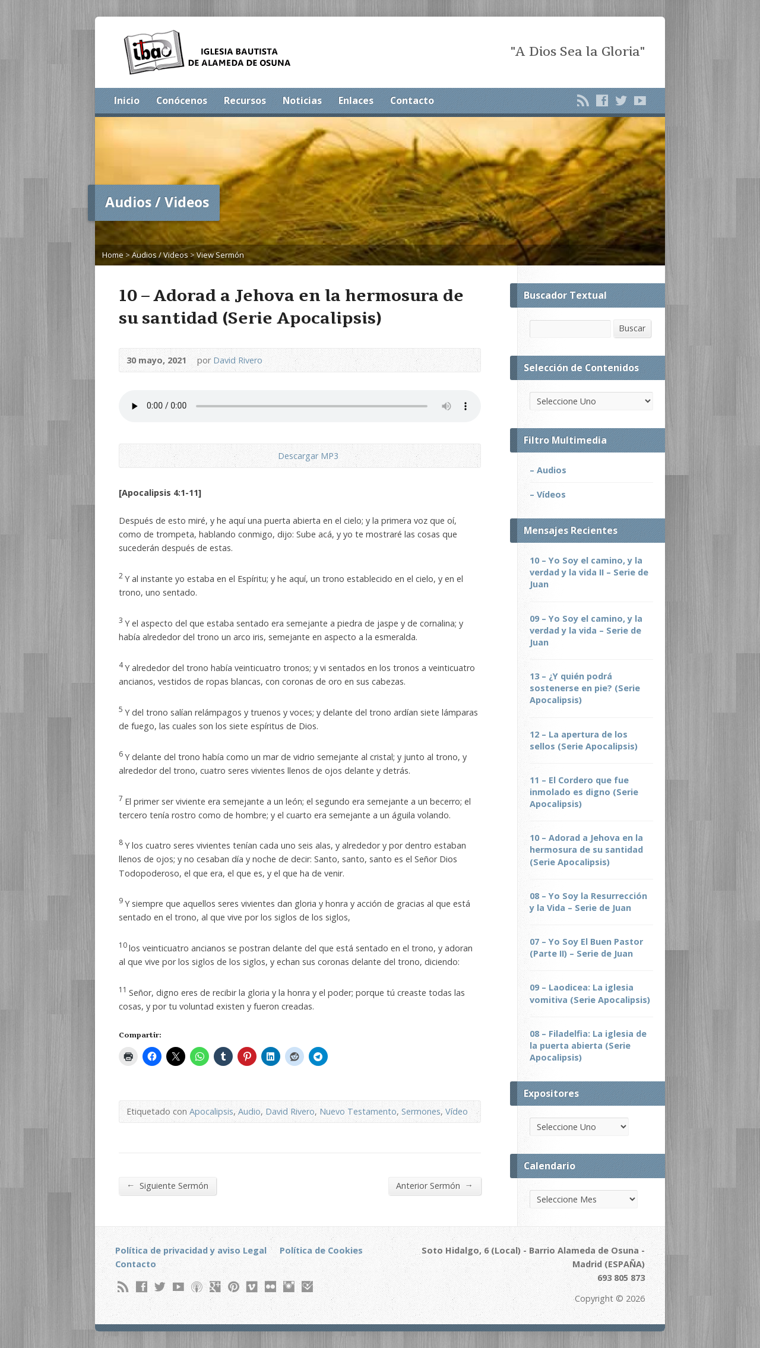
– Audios (548, 470)
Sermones (421, 1111)
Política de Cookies (321, 1250)
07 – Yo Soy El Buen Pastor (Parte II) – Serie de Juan (586, 947)
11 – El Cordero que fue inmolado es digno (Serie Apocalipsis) (584, 791)
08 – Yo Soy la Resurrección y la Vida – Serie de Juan (588, 901)
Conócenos (181, 100)
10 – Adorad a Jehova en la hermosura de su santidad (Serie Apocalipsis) (586, 849)
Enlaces (355, 100)
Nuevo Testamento (358, 1111)
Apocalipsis (211, 1111)
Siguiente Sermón (167, 1185)
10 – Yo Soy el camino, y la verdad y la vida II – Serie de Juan (589, 572)
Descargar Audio (268, 456)
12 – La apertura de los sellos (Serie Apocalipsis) (584, 740)
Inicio (127, 100)
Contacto (412, 100)
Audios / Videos (160, 254)
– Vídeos (548, 494)
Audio (249, 1111)
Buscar (632, 328)
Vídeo (456, 1111)
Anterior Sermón (434, 1185)
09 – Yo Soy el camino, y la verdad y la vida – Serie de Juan (586, 630)
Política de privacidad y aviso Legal (191, 1250)
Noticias (302, 100)
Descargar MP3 (308, 455)
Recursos (245, 100)
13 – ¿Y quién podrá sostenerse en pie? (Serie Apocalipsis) (585, 687)
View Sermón (220, 254)
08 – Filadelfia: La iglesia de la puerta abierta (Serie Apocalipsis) (588, 1045)
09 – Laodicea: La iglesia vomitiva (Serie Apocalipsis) (590, 993)
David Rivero (237, 360)
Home (113, 254)
